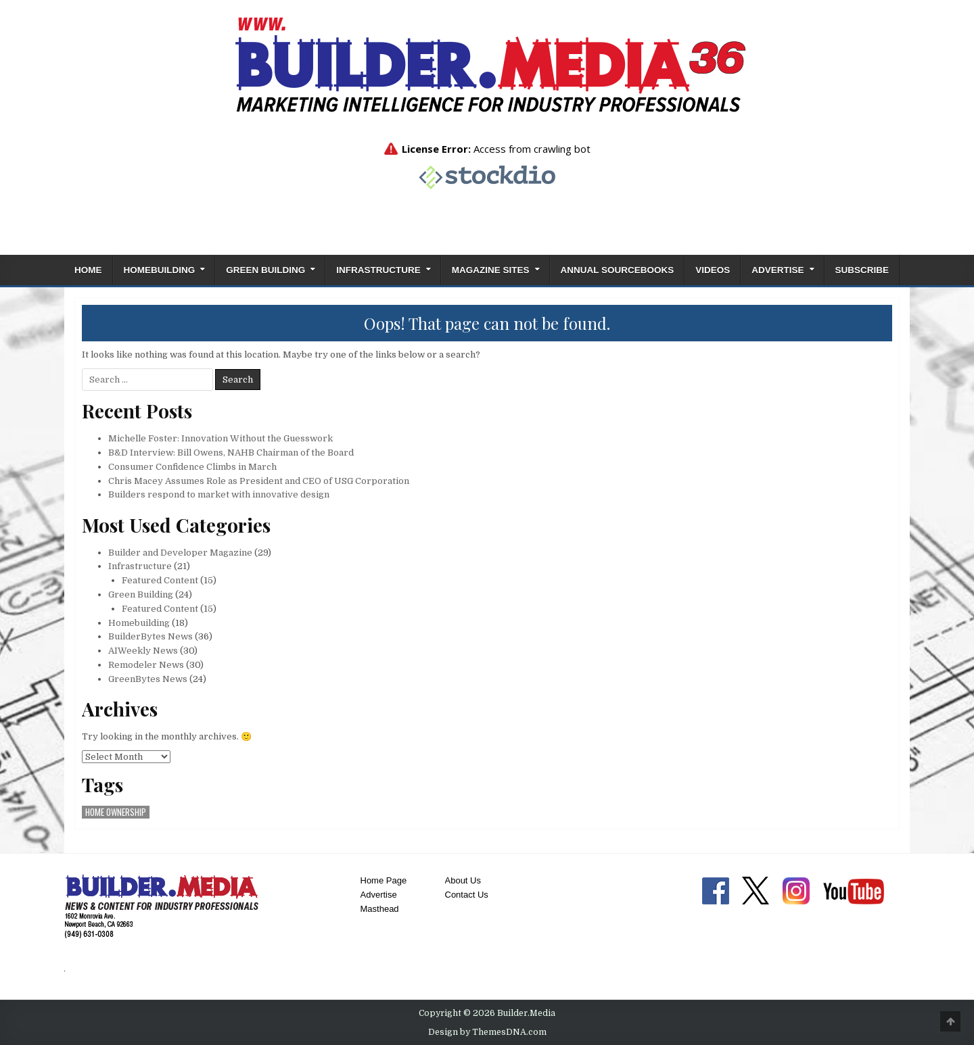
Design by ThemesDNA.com (487, 1032)
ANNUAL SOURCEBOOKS (617, 270)
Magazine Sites (491, 270)
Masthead (380, 909)
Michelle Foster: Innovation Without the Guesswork (220, 438)
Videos (712, 270)
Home (88, 270)
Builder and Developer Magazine (180, 553)
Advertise (777, 270)
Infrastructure (378, 270)
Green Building (265, 270)
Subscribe (862, 270)
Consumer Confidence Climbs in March (192, 467)
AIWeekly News (143, 651)
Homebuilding (159, 270)
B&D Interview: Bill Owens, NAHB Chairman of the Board (231, 452)
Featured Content (160, 580)
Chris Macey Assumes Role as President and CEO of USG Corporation (258, 481)
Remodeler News (146, 665)
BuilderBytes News (150, 636)
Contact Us (466, 895)
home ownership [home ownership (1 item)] (115, 812)
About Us (463, 880)
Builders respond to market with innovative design (218, 494)
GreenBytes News (147, 679)
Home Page (384, 880)
